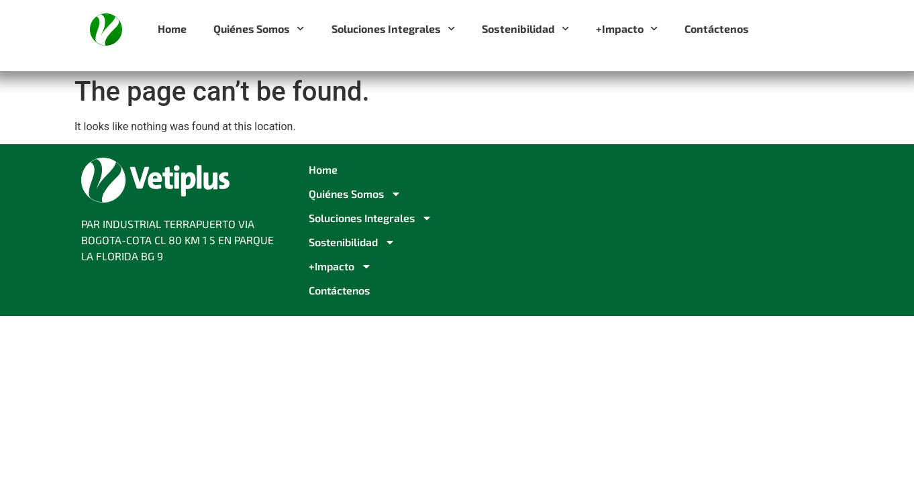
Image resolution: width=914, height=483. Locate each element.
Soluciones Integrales (393, 28)
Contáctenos (716, 28)
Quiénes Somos (258, 28)
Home (172, 28)
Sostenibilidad (525, 28)
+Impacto (627, 28)
